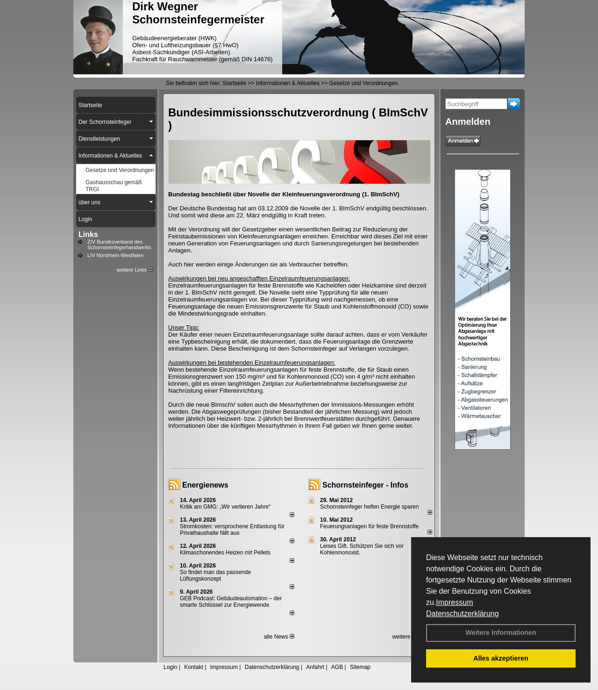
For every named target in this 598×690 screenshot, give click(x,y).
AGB (337, 667)
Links (88, 234)
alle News (279, 636)
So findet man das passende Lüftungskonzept (215, 575)
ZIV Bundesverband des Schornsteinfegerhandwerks (119, 244)
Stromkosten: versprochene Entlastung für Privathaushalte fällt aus (232, 529)
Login (170, 667)
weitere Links (135, 270)
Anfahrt (315, 667)
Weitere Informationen (500, 632)
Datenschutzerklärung (462, 614)
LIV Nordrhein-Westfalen (115, 255)
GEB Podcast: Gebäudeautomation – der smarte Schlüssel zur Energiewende (231, 601)
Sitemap (360, 667)
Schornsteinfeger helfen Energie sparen (369, 506)
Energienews (205, 485)
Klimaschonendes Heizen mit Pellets (225, 552)
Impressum (454, 602)
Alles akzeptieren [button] (500, 658)
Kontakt (193, 667)
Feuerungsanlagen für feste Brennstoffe (369, 526)
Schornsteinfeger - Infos (365, 485)
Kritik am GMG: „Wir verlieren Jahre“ (225, 506)
